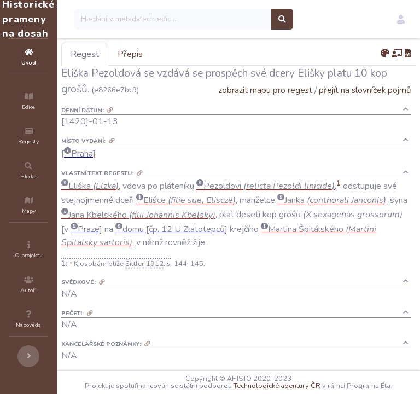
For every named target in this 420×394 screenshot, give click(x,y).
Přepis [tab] (195, 54)
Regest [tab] (150, 54)
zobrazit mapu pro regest (265, 106)
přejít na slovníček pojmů (365, 106)
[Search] (238, 19)
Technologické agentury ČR (333, 379)
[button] (400, 19)
